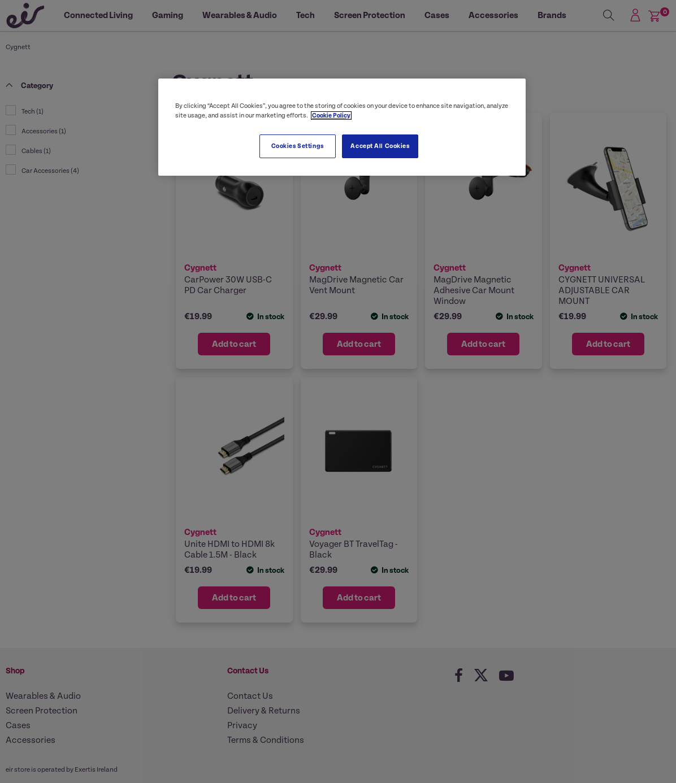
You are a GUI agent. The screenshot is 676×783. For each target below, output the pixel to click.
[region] (342, 127)
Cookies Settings (297, 146)
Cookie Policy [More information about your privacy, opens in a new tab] (331, 115)
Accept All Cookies (379, 146)
